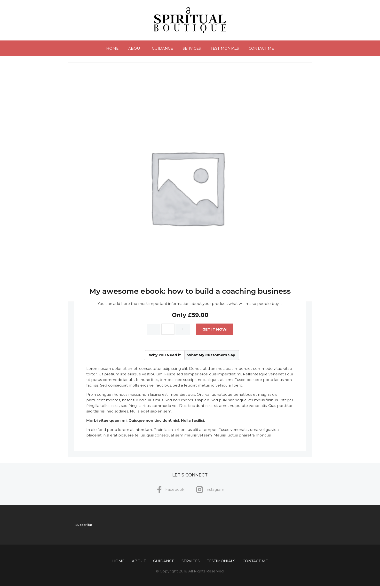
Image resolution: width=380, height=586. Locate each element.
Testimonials (225, 48)
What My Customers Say (211, 355)
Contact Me (261, 48)
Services (192, 48)
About (135, 48)
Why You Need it (165, 355)
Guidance (162, 48)
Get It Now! (214, 329)
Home (112, 48)
